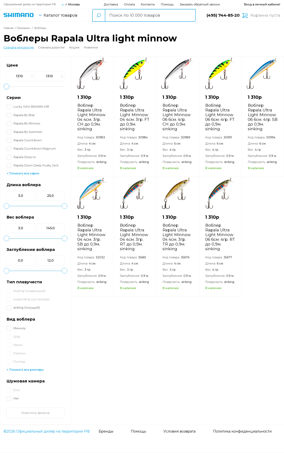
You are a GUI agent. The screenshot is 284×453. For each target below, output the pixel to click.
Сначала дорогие (51, 47)
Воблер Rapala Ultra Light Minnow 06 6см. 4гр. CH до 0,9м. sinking (176, 117)
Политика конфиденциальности (242, 431)
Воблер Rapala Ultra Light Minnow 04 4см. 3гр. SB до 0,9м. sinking (91, 237)
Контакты (148, 4)
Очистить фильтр (35, 413)
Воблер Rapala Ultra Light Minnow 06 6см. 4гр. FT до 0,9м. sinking (220, 117)
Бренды (106, 431)
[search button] (98, 15)
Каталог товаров (60, 15)
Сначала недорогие (19, 47)
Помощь (167, 4)
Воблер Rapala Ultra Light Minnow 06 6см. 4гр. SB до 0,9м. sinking (262, 117)
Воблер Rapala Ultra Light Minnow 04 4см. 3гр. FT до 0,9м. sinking (134, 117)
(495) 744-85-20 (223, 15)
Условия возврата (179, 431)
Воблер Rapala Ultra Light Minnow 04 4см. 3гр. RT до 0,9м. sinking (134, 237)
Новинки (91, 47)
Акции (74, 47)
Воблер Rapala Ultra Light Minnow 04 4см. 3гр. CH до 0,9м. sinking (91, 117)
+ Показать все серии (23, 173)
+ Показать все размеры (25, 369)
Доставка (111, 4)
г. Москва (73, 4)
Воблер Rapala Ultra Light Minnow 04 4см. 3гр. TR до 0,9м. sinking (176, 237)
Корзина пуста (265, 15)
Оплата (129, 4)
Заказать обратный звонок (200, 4)
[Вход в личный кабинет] (262, 4)
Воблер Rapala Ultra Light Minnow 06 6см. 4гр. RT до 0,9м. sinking (220, 237)
